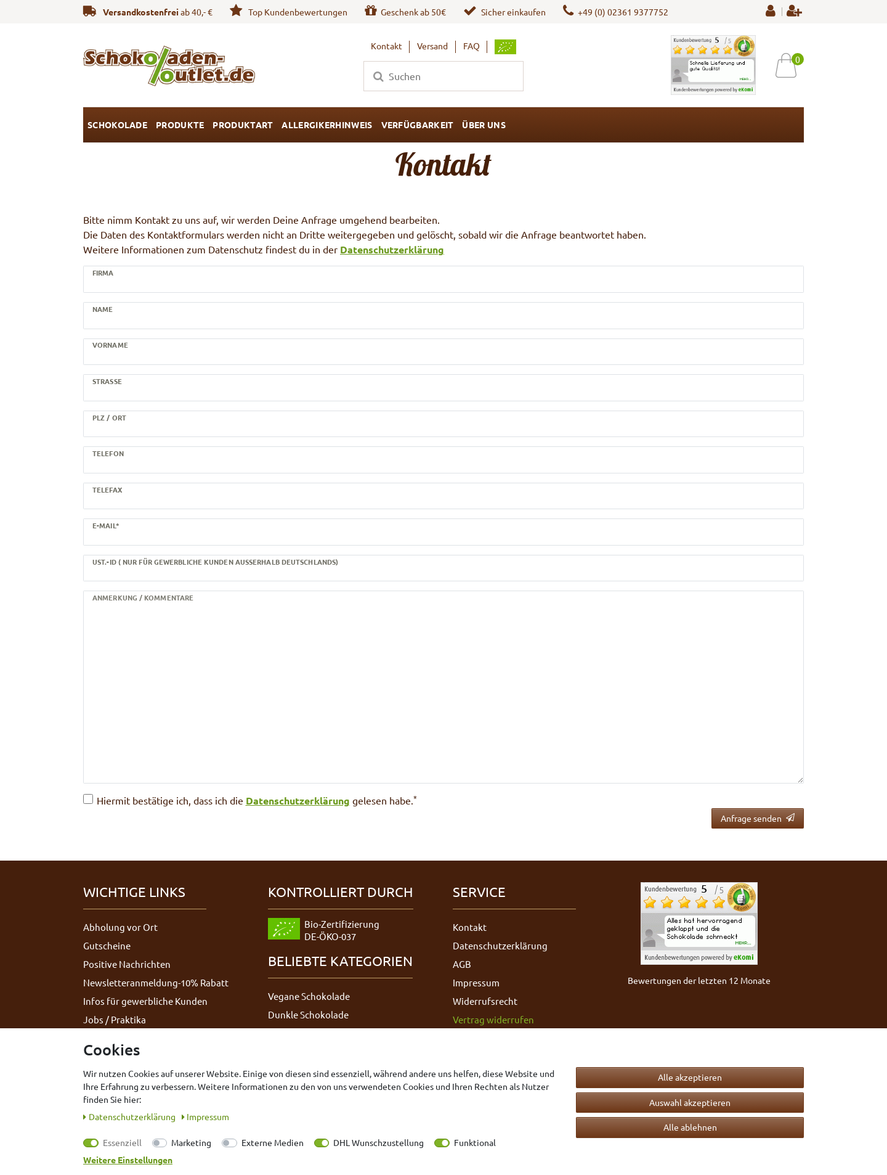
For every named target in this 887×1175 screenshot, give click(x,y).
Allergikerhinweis (326, 124)
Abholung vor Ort (120, 927)
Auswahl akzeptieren (690, 1102)
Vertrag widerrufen (493, 1019)
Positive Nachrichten (127, 964)
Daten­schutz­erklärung (130, 1116)
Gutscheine (107, 945)
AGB (462, 964)
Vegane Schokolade (309, 996)
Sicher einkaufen (504, 11)
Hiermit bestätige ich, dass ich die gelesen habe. (257, 800)
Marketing (191, 1142)
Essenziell (122, 1142)
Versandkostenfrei (141, 11)
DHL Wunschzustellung (378, 1142)
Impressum (476, 982)
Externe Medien (272, 1142)
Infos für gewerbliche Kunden (145, 1001)
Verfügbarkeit (417, 124)
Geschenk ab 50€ (405, 11)
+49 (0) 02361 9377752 (615, 11)
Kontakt (386, 45)
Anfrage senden (758, 818)
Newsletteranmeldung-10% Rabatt (156, 982)
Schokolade (117, 124)
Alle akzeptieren (690, 1077)
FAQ (471, 45)
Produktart (243, 124)
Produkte (180, 124)
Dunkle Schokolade (308, 1014)
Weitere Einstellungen (127, 1159)
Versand (432, 45)
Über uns (483, 124)
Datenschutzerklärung (392, 249)
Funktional (475, 1142)
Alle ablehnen (690, 1126)
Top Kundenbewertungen (288, 11)
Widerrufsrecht (485, 1001)
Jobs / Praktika (114, 1019)
